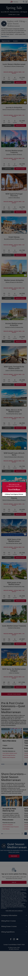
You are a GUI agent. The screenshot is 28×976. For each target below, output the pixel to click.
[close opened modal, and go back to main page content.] (22, 480)
